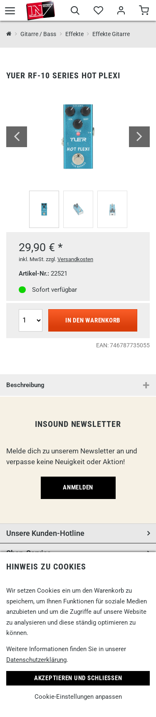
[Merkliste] (98, 12)
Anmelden (78, 487)
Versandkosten (75, 259)
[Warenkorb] (143, 12)
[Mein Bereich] (120, 12)
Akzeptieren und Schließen (78, 678)
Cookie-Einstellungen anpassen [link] (78, 696)
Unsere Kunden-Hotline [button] (45, 533)
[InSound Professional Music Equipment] (9, 34)
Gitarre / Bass (38, 34)
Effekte (74, 34)
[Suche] (75, 12)
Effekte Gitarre (111, 34)
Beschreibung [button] (25, 385)
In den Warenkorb (92, 320)
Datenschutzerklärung (36, 660)
